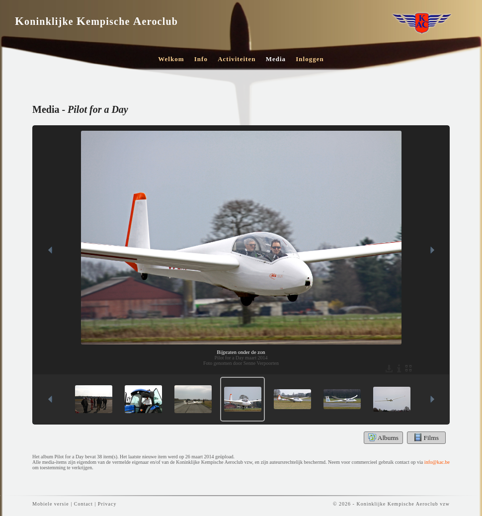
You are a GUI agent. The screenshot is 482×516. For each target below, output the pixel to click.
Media (276, 59)
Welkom (171, 59)
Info (201, 59)
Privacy (107, 504)
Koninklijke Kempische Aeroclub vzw (403, 504)
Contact (83, 504)
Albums (383, 437)
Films (426, 437)
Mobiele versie (50, 504)
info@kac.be (437, 462)
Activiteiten (236, 59)
